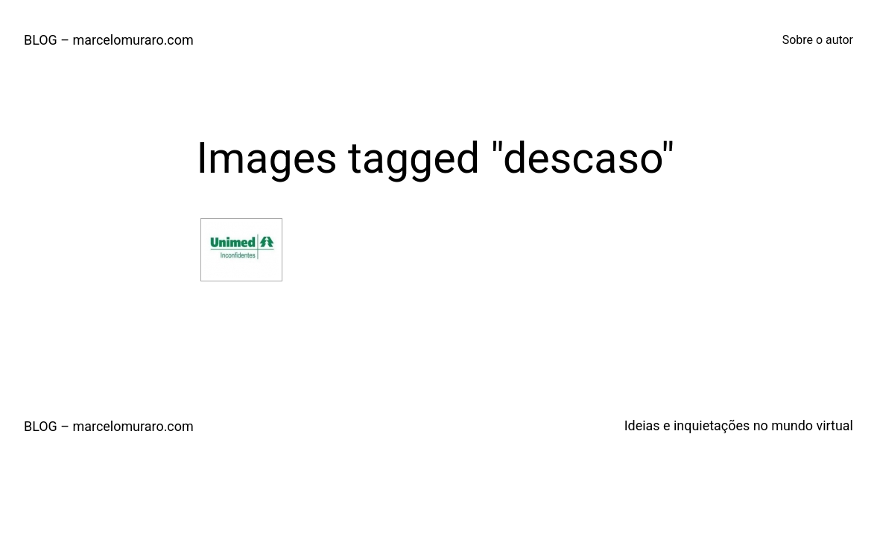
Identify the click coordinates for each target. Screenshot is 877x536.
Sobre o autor (817, 40)
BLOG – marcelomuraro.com (109, 40)
